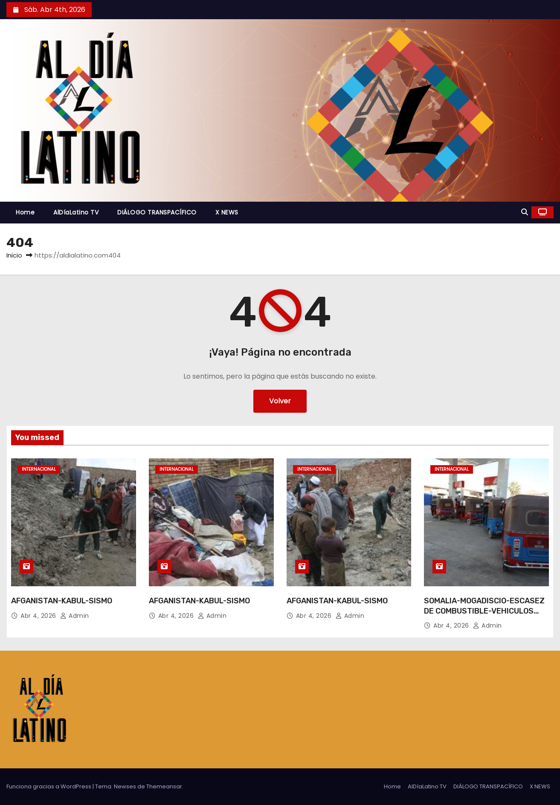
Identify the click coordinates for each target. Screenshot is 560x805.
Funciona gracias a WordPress (49, 786)
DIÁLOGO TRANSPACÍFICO (157, 212)
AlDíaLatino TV (76, 212)
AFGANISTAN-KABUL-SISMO (61, 600)
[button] (524, 212)
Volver (280, 401)
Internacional (39, 469)
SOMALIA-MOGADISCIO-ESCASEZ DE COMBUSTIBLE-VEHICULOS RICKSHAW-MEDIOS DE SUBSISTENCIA (484, 616)
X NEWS (226, 212)
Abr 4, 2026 (39, 615)
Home (25, 212)
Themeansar (164, 786)
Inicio (14, 255)
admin (74, 615)
